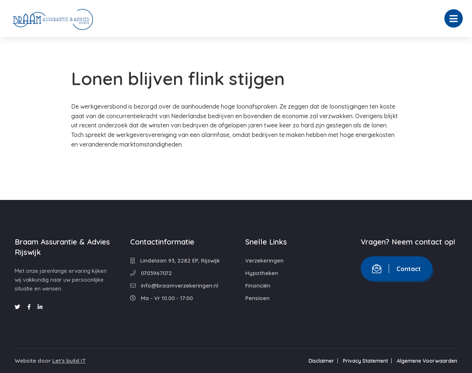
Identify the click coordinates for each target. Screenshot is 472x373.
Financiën (257, 285)
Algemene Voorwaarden (427, 361)
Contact (396, 268)
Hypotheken (261, 273)
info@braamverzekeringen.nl (174, 285)
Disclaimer (321, 361)
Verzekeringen (264, 260)
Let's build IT (69, 360)
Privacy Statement (365, 361)
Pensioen (257, 298)
